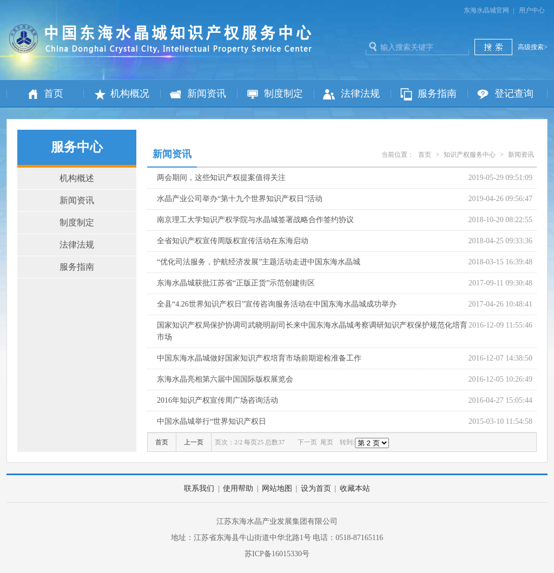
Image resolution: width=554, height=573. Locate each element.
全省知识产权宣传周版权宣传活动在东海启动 (232, 241)
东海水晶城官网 (486, 10)
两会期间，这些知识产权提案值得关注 (221, 178)
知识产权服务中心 (470, 154)
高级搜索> (533, 47)
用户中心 (532, 10)
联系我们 (199, 488)
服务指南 (437, 93)
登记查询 (513, 93)
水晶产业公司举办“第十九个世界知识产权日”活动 (239, 199)
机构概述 (77, 178)
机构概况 (129, 93)
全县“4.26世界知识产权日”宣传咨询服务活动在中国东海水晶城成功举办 (277, 304)
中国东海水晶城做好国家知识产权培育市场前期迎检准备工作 (259, 358)
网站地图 (277, 488)
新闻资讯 (206, 93)
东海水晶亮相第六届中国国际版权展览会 (225, 379)
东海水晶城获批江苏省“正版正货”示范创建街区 (236, 283)
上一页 (193, 442)
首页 (53, 93)
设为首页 (316, 488)
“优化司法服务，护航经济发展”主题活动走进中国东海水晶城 (258, 262)
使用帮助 (238, 488)
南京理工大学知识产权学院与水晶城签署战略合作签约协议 (255, 220)
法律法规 (360, 93)
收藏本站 (355, 488)
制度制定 (283, 93)
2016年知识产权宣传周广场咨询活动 (217, 400)
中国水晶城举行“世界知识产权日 (211, 421)
